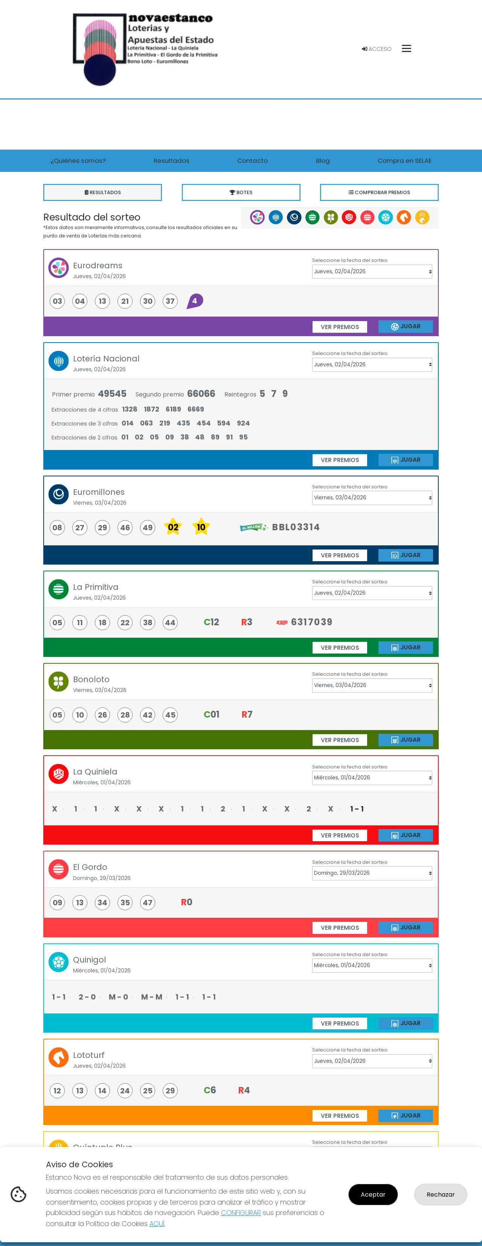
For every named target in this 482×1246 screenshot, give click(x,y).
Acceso (377, 49)
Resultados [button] (171, 160)
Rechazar (441, 1194)
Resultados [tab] (102, 192)
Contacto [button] (252, 160)
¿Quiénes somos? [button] (78, 160)
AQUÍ (157, 1223)
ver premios (340, 327)
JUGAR (405, 327)
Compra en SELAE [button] (405, 160)
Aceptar (373, 1194)
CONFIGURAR (241, 1212)
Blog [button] (323, 160)
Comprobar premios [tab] (379, 192)
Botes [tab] (241, 192)
